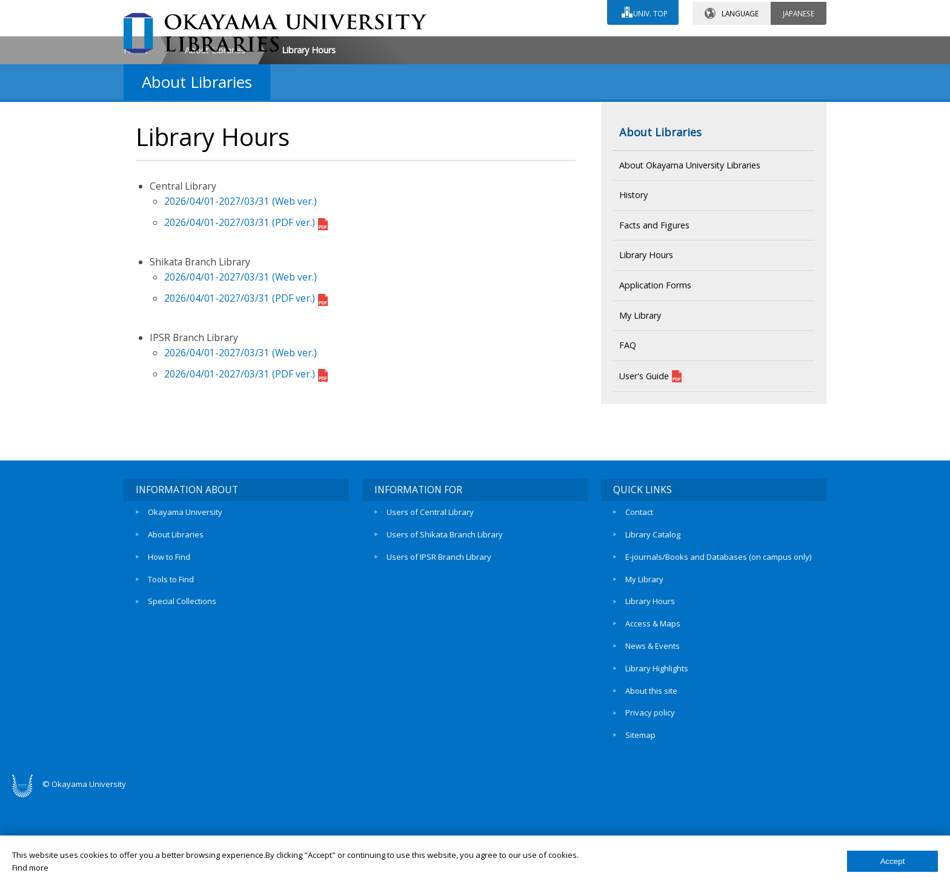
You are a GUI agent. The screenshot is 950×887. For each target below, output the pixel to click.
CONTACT (501, 46)
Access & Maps (652, 718)
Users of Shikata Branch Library (445, 635)
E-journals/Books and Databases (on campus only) (718, 656)
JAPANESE (798, 11)
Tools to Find (171, 677)
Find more (30, 867)
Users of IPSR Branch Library (439, 656)
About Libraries (215, 153)
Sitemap (640, 822)
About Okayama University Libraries (689, 268)
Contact (639, 615)
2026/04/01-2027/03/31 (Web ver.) (240, 304)
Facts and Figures (654, 328)
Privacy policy (650, 801)
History (633, 298)
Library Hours (646, 358)
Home (136, 153)
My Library (640, 418)
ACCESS (605, 46)
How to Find (169, 656)
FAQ (627, 448)
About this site (651, 781)
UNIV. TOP (649, 11)
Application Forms (655, 388)
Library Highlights (656, 760)
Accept (892, 861)
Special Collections (182, 698)
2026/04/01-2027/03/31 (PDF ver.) (246, 326)
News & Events (652, 739)
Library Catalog (652, 635)
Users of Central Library (430, 615)
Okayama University (185, 615)
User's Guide (650, 480)
